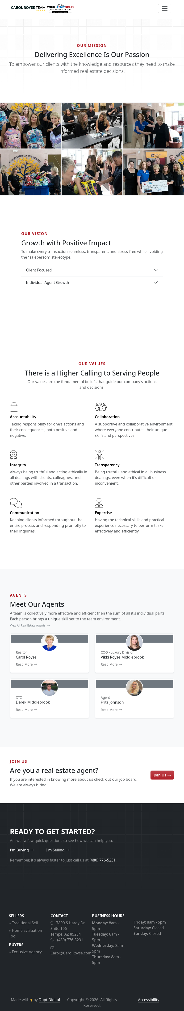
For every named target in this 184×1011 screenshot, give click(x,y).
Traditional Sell (25, 930)
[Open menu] (164, 8)
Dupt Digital (49, 999)
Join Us (162, 781)
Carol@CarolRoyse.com (71, 960)
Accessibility (148, 999)
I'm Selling (39, 850)
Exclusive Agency (27, 958)
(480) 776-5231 (70, 946)
